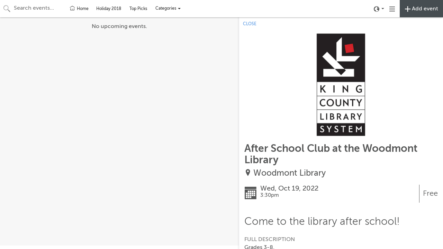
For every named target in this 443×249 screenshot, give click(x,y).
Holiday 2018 (108, 8)
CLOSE (249, 23)
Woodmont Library (289, 173)
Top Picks (138, 8)
